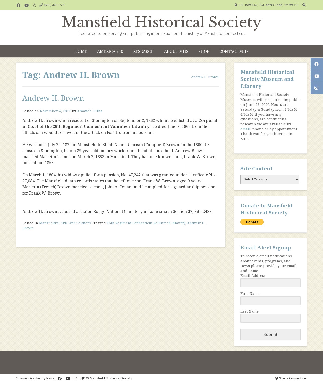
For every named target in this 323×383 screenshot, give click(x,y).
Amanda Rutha (89, 111)
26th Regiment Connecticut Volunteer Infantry (146, 223)
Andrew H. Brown (53, 98)
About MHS (176, 51)
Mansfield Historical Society (161, 22)
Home (80, 51)
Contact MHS (234, 51)
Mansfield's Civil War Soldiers (65, 223)
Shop (203, 51)
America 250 (110, 51)
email (245, 129)
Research (143, 51)
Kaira (50, 378)
